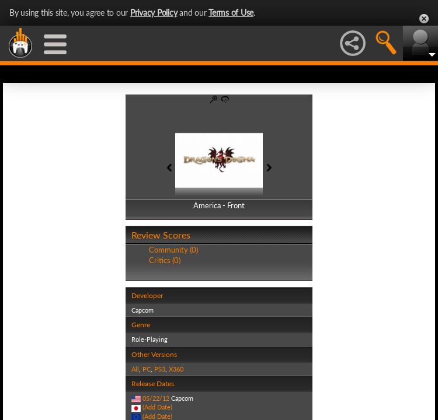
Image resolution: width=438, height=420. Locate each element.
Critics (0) (164, 260)
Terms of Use (230, 13)
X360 (176, 369)
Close (424, 18)
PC (146, 369)
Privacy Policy (154, 13)
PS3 (159, 369)
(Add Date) (157, 407)
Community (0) (173, 249)
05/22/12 (155, 398)
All (135, 369)
